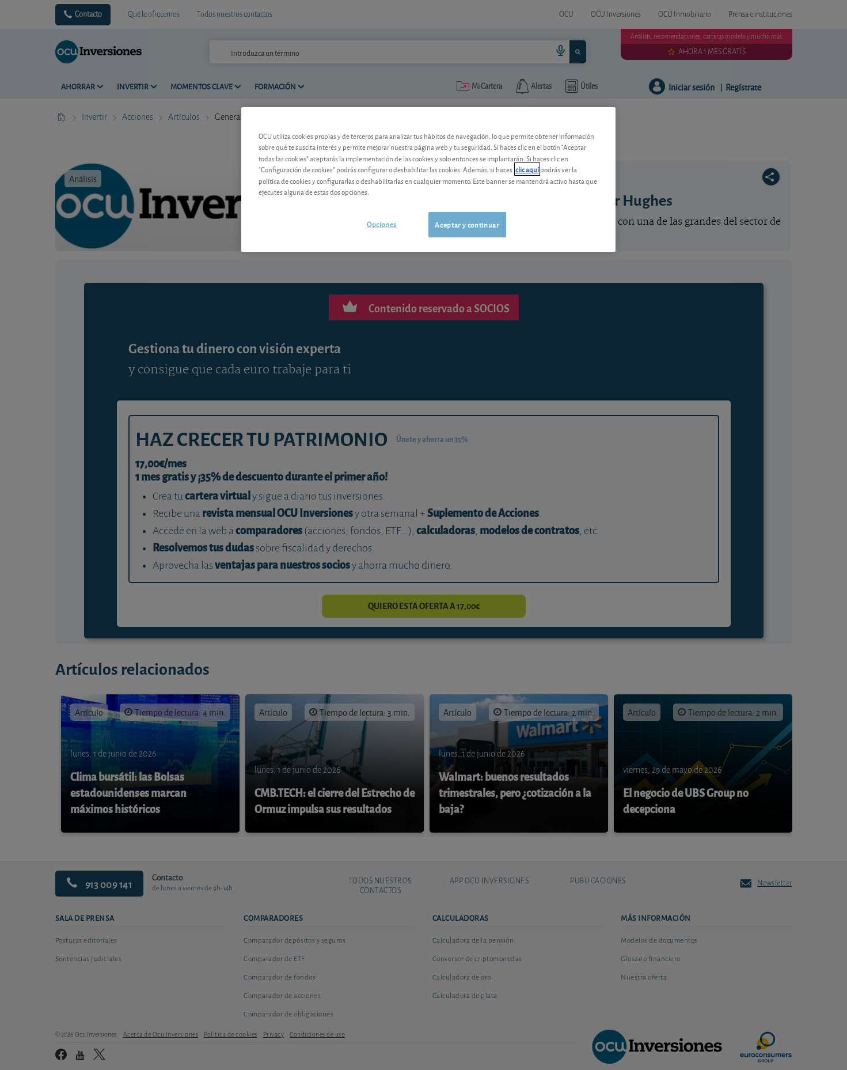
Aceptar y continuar (467, 224)
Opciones (382, 223)
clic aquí (527, 169)
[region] (428, 179)
